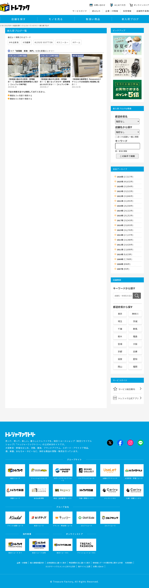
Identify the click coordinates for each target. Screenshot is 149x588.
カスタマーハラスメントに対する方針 (60, 566)
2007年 (123, 269)
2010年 (124, 254)
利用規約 (128, 562)
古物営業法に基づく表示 (56, 562)
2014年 (125, 235)
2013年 (125, 239)
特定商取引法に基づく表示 (79, 562)
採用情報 (127, 11)
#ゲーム (76, 42)
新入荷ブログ (130, 19)
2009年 (124, 259)
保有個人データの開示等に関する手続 (108, 562)
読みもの (96, 11)
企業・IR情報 (111, 11)
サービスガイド (79, 11)
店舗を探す (18, 19)
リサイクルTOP (5, 25)
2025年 (125, 181)
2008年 (123, 264)
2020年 (125, 205)
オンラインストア (141, 5)
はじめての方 (120, 5)
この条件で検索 (127, 156)
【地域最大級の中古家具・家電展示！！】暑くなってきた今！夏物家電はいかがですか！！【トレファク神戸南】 (55, 82)
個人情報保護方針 (37, 562)
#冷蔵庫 (26, 42)
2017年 (125, 220)
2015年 (125, 230)
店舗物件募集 (143, 11)
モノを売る (56, 19)
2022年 (125, 196)
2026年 (125, 176)
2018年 (125, 215)
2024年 (125, 186)
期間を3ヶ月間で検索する (21, 95)
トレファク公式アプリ (126, 398)
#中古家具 (14, 42)
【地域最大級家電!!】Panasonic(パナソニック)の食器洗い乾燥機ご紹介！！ (86, 82)
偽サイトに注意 (84, 566)
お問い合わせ (98, 566)
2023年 (125, 191)
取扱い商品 (93, 19)
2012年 (125, 244)
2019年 (125, 210)
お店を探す (17, 25)
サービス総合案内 (124, 389)
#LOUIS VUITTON (44, 42)
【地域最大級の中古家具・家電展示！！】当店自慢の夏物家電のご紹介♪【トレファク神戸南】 (23, 82)
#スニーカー (63, 42)
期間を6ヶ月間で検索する (21, 98)
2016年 (125, 225)
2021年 (125, 201)
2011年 (125, 249)
